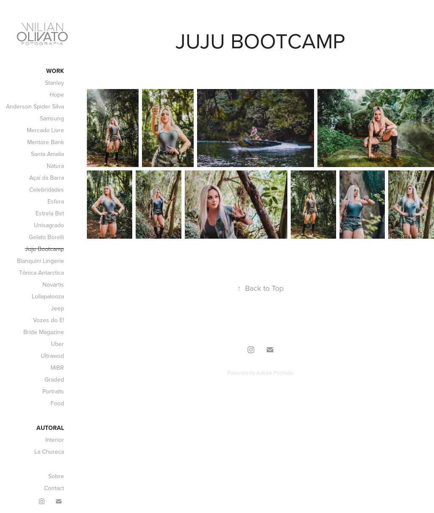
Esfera (55, 201)
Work (55, 71)
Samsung (52, 118)
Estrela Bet (50, 213)
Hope (57, 94)
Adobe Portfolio (274, 372)
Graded (54, 379)
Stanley (54, 82)
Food (57, 403)
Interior (54, 439)
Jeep (57, 308)
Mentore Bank (45, 142)
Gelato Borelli (46, 237)
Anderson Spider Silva (35, 106)
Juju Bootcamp (44, 249)
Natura (55, 166)
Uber (57, 344)
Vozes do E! (48, 320)
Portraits (53, 391)
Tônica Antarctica (41, 272)
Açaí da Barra (46, 177)
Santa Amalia (47, 154)
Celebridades (46, 189)
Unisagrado (49, 225)
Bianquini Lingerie (40, 260)
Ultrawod (52, 355)
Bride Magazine (43, 332)
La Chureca (49, 451)
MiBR (57, 367)
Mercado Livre (45, 130)
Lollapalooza (48, 296)
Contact (54, 488)
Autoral (50, 428)
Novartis (53, 284)
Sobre (56, 476)
